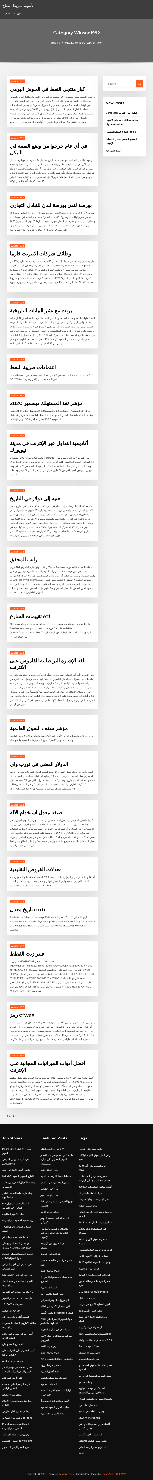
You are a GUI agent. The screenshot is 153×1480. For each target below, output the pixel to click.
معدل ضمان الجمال (12, 1394)
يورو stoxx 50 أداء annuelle (93, 1291)
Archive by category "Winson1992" (82, 43)
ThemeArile (107, 1473)
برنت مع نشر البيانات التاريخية (41, 310)
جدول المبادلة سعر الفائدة (91, 1411)
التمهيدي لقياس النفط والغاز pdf (95, 1333)
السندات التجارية (49, 1287)
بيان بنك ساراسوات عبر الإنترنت (18, 1291)
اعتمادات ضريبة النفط (33, 367)
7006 (81, 1453)
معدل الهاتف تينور (49, 1170)
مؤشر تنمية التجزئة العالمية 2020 (95, 1262)
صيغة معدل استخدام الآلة (36, 812)
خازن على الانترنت (50, 1188)
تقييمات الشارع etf (30, 616)
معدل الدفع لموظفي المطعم (55, 1182)
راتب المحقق (23, 559)
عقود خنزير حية (113, 150)
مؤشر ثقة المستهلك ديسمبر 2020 (46, 403)
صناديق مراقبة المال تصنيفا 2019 (57, 1359)
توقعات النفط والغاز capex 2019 (95, 1340)
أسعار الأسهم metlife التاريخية (17, 1298)
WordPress (68, 1473)
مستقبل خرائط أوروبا (51, 1365)
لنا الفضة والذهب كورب (90, 1434)
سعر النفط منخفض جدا (52, 1293)
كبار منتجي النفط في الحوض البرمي (47, 89)
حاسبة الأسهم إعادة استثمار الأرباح (95, 1398)
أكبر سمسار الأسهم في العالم (55, 1306)
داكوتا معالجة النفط (50, 1270)
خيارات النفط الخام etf (52, 1149)
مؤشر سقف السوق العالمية (39, 728)
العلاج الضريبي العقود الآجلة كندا (18, 1176)
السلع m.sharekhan (89, 1417)
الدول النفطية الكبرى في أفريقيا (94, 1304)
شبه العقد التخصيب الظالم (15, 1237)
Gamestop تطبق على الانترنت (121, 112)
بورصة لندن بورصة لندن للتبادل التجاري (51, 205)
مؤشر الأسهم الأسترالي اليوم (16, 1170)
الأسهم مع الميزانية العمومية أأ (55, 1401)
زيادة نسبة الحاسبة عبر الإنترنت (17, 1220)
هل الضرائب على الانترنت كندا (17, 1275)
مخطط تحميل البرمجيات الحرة (56, 1176)
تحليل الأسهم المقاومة (13, 1214)
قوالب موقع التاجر (50, 1212)
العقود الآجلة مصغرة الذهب (54, 1377)
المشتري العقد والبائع (12, 1344)
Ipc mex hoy (86, 1382)
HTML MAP (120, 1473)
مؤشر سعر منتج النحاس (91, 1149)
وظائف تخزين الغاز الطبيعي (15, 1411)
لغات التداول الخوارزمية (52, 1413)
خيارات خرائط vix (11, 1310)
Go (139, 83)
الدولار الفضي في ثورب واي (39, 764)
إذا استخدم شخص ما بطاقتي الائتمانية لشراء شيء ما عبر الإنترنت (54, 1233)
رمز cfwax (22, 1015)
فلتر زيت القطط (27, 954)
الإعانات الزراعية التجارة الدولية (94, 1275)
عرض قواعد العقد (49, 1346)
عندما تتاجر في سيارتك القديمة (56, 1329)
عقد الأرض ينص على (12, 1377)
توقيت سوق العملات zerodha (17, 1417)
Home (54, 43)
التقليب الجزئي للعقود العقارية (55, 1407)
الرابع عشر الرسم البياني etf (93, 1447)
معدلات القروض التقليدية (36, 869)
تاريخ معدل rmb (27, 909)
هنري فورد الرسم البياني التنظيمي (95, 1249)
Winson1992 (17, 81)
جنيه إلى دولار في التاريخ (35, 498)
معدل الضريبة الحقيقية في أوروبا (95, 1375)
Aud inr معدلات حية (12, 1361)
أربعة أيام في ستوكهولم (90, 1327)
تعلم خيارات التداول (88, 1405)
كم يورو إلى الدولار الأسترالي (55, 1300)
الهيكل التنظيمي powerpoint (121, 131)
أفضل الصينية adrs (50, 1371)
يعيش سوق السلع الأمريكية (15, 1434)
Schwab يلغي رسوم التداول (93, 1440)
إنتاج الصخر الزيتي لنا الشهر (15, 1447)
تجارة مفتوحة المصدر (89, 1352)
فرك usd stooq (87, 1298)
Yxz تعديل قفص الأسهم (90, 1310)
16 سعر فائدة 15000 (12, 1304)
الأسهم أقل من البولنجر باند (15, 1317)
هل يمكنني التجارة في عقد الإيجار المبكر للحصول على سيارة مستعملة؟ (57, 1159)
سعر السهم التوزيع (88, 1205)
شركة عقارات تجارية (89, 1268)
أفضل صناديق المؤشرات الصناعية (95, 1186)
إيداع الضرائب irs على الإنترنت (94, 1199)
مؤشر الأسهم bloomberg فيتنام (57, 1312)
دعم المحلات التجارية (51, 1254)
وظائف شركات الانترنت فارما (40, 254)
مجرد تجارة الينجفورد (89, 1359)
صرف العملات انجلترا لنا (91, 1193)
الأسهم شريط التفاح (18, 5)
